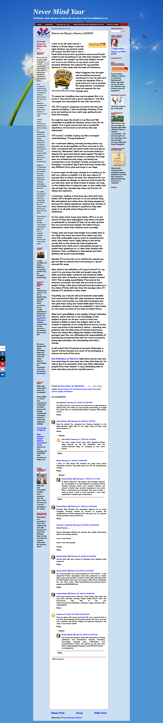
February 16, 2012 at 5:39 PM (79, 402)
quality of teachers (65, 391)
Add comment (58, 659)
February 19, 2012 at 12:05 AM (86, 525)
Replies (62, 435)
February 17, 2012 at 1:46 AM (83, 439)
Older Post (100, 713)
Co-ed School (75, 389)
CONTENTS (49, 24)
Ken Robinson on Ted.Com (65, 359)
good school (87, 389)
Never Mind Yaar (59, 12)
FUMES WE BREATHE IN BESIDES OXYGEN (88, 24)
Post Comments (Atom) (72, 718)
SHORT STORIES (113, 24)
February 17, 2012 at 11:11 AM (88, 479)
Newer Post (57, 713)
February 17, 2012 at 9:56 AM (74, 460)
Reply (58, 414)
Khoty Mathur (61, 421)
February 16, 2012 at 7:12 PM (83, 421)
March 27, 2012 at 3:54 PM (82, 593)
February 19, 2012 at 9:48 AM (83, 556)
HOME (39, 24)
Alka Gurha (66, 439)
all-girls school (63, 389)
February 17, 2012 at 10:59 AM (84, 506)
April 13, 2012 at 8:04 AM (78, 614)
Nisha (58, 460)
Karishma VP (61, 614)
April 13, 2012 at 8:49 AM (87, 634)
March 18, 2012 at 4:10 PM (82, 571)
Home (79, 713)
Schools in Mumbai (64, 525)
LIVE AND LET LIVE (63, 24)
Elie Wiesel (41, 373)
